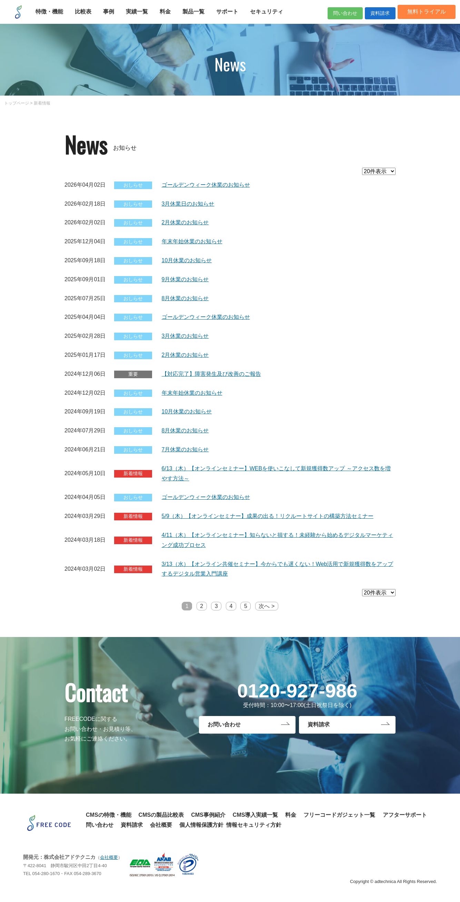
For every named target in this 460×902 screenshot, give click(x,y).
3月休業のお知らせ (185, 336)
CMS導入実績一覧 (255, 815)
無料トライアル (423, 16)
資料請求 (371, 16)
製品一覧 (197, 16)
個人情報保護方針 (201, 825)
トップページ (16, 103)
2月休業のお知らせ (185, 222)
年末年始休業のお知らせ (192, 241)
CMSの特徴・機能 (108, 815)
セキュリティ (270, 16)
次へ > (266, 606)
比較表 (86, 16)
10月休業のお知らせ (187, 260)
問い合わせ (325, 16)
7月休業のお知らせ (185, 449)
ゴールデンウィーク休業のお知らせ (206, 185)
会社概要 (161, 825)
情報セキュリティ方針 (253, 825)
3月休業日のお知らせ (188, 204)
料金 (168, 16)
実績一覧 (140, 16)
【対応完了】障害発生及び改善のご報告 (211, 374)
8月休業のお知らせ (185, 298)
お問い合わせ (224, 726)
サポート (231, 16)
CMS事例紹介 (208, 815)
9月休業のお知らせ (185, 279)
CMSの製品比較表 (161, 815)
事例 (112, 16)
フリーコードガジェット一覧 (339, 815)
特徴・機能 (53, 16)
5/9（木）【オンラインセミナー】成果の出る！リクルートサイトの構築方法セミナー (267, 516)
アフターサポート (405, 815)
